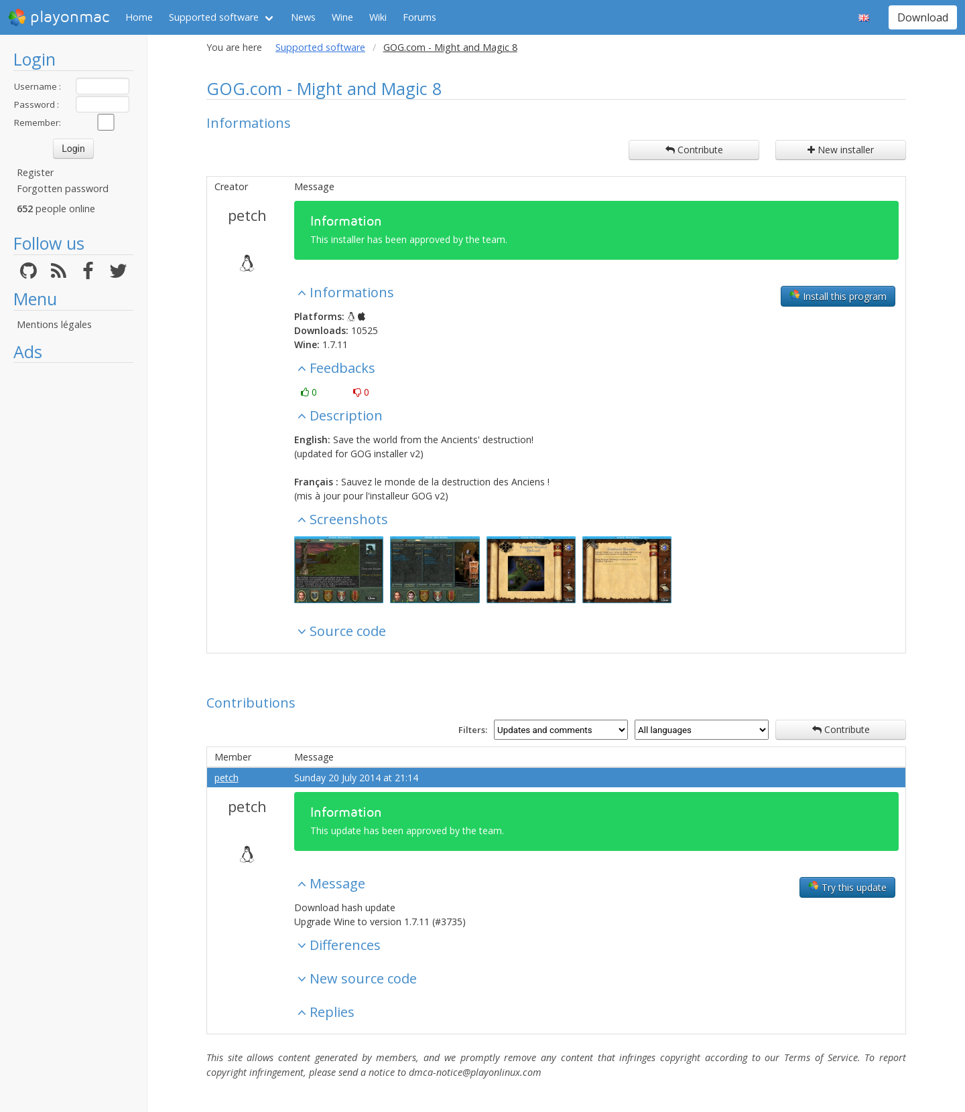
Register (35, 172)
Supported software (214, 17)
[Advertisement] (73, 570)
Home (139, 17)
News (303, 17)
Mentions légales (54, 324)
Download (922, 17)
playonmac (58, 17)
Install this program (838, 296)
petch (247, 215)
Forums (419, 17)
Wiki (378, 17)
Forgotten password (63, 188)
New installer (841, 149)
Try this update (847, 887)
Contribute (694, 149)
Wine (342, 17)
